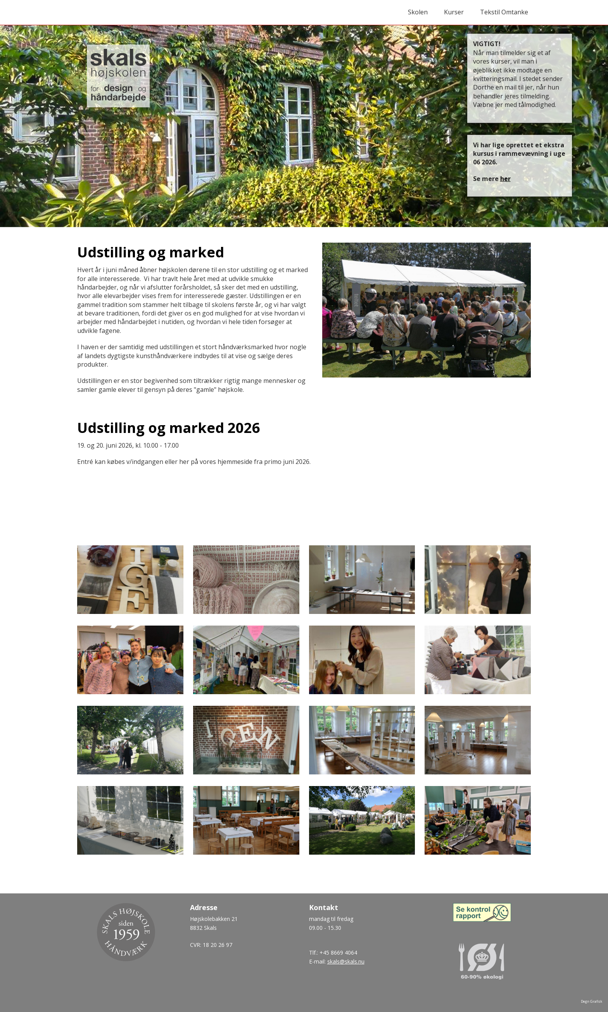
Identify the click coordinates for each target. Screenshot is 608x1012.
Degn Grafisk (591, 1001)
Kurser (454, 12)
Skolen (418, 12)
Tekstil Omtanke (504, 12)
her (505, 178)
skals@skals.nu (345, 961)
